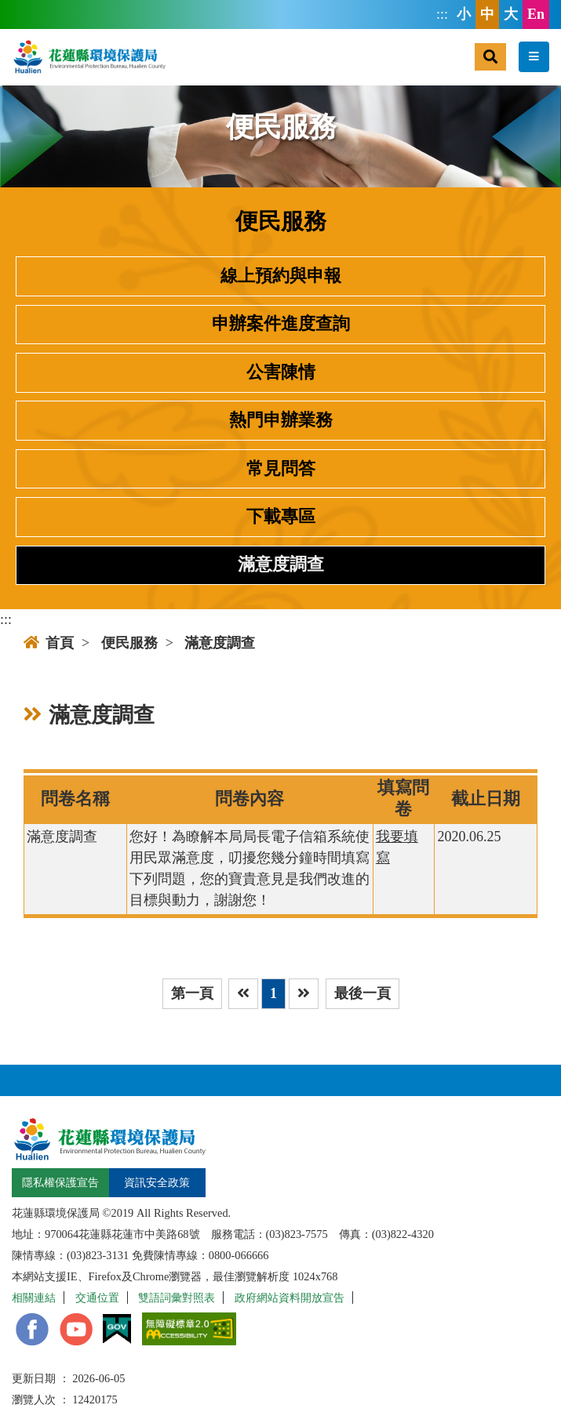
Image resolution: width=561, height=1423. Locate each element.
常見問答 (280, 468)
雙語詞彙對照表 (176, 1297)
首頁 (49, 643)
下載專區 (280, 516)
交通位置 (97, 1297)
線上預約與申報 (280, 276)
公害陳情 (280, 372)
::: (442, 14)
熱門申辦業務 (281, 420)
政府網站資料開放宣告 (289, 1297)
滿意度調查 (281, 564)
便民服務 (129, 643)
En (536, 14)
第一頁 (192, 993)
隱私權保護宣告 (60, 1182)
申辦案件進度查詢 (281, 323)
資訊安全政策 (157, 1182)
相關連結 (34, 1297)
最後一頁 (362, 993)
